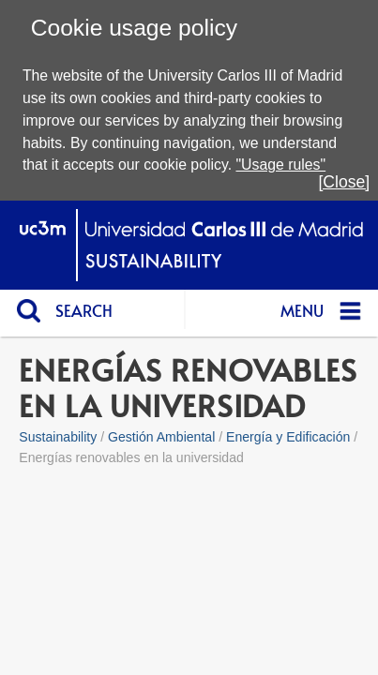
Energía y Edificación (288, 436)
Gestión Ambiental (161, 436)
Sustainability (58, 436)
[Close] (344, 181)
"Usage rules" (280, 164)
